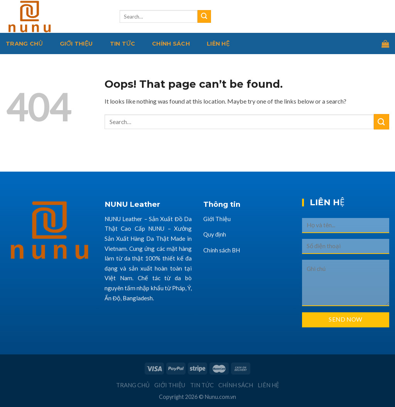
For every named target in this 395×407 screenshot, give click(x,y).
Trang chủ (24, 43)
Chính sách (171, 43)
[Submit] (204, 16)
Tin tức (122, 43)
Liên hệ (218, 43)
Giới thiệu (76, 43)
